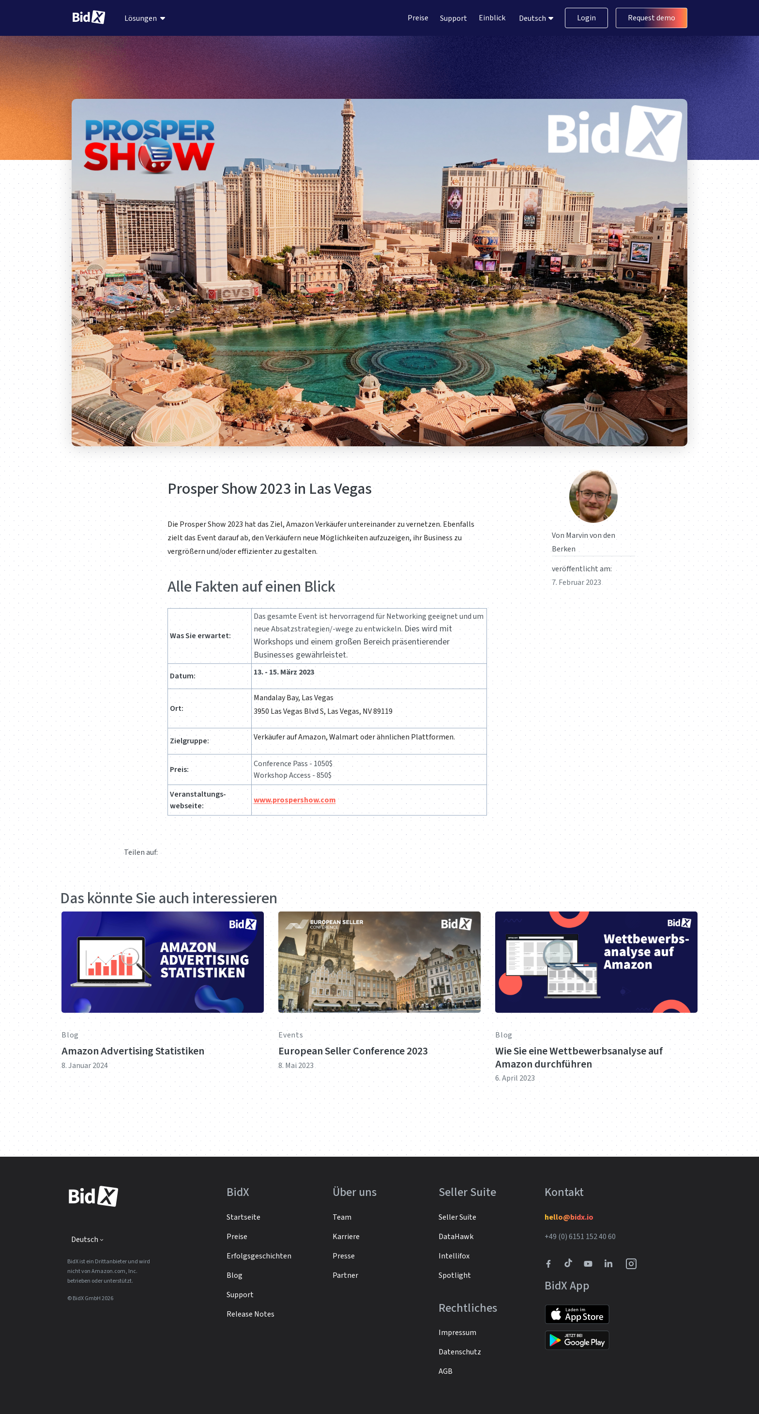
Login (586, 18)
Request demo (651, 18)
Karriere (346, 1236)
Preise (418, 18)
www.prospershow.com (295, 800)
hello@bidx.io (569, 1217)
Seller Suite (457, 1217)
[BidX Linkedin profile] (611, 1264)
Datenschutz (460, 1352)
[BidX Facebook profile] (552, 1264)
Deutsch (533, 18)
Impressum (457, 1332)
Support (453, 18)
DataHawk (456, 1236)
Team (342, 1217)
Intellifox (454, 1256)
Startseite (243, 1217)
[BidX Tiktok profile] (569, 1264)
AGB (446, 1371)
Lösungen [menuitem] (140, 18)
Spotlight (455, 1275)
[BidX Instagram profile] (631, 1264)
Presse (344, 1256)
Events (291, 1035)
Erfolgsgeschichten (259, 1256)
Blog (70, 1035)
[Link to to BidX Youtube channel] (590, 1264)
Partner (345, 1275)
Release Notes (250, 1314)
